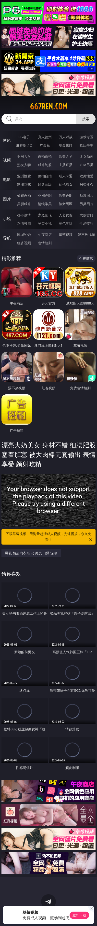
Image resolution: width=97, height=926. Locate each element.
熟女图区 (66, 203)
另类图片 (86, 203)
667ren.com (48, 106)
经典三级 (45, 184)
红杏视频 (24, 243)
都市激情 (24, 215)
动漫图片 (86, 195)
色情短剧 (45, 243)
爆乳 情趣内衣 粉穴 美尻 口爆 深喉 (31, 553)
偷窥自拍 (24, 195)
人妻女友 (66, 215)
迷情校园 (24, 223)
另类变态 (86, 184)
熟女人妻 (24, 164)
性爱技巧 (86, 223)
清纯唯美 (45, 203)
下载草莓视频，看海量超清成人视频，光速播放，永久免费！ (49, 537)
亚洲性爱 (24, 176)
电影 (7, 179)
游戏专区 (86, 137)
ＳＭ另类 (86, 164)
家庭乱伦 (45, 215)
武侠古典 (86, 215)
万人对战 (66, 137)
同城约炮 (24, 234)
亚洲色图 (45, 195)
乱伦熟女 (66, 184)
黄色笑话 (66, 223)
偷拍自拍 (45, 176)
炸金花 (45, 145)
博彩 (7, 140)
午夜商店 (45, 234)
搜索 (85, 118)
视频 (7, 160)
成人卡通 (66, 176)
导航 (7, 238)
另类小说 (45, 223)
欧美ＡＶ (66, 156)
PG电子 (24, 137)
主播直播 (66, 164)
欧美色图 (66, 195)
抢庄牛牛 (86, 145)
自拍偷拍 (45, 156)
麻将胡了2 (24, 145)
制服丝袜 (24, 184)
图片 (7, 199)
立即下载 (79, 915)
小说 (7, 218)
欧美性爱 (86, 176)
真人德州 (45, 137)
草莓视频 (66, 234)
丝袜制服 (45, 164)
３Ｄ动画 (86, 156)
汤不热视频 (86, 234)
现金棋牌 (66, 145)
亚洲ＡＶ (24, 156)
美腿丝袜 (24, 203)
